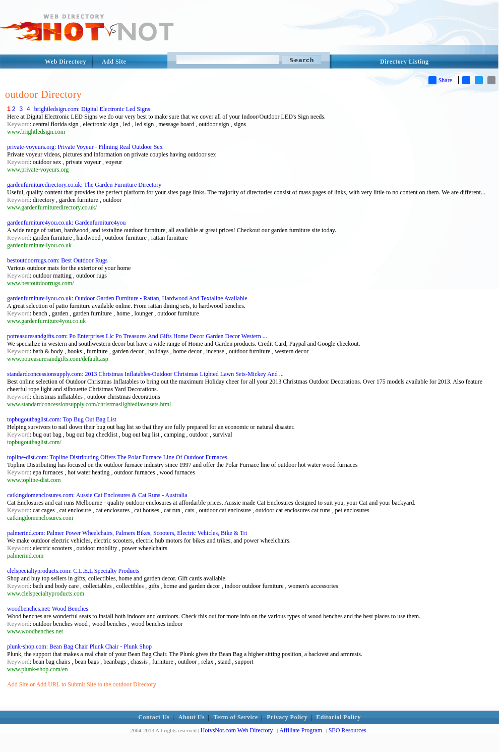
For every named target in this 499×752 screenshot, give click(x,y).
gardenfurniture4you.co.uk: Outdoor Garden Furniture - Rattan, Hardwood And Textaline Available (127, 298)
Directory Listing (404, 61)
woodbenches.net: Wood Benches (47, 608)
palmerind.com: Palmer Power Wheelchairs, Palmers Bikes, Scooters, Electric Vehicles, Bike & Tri (127, 532)
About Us (191, 717)
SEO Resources (347, 730)
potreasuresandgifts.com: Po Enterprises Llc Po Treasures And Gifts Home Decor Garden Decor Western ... (137, 336)
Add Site (114, 61)
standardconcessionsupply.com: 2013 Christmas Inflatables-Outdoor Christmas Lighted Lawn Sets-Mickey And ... (145, 374)
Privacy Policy (287, 717)
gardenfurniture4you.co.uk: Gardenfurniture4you (66, 222)
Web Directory (65, 61)
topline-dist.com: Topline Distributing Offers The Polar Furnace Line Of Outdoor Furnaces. (118, 457)
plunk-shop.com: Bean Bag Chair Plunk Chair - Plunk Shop (79, 646)
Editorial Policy (338, 717)
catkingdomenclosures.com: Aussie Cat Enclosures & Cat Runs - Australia (97, 495)
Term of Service (236, 717)
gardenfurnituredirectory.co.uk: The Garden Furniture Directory (84, 184)
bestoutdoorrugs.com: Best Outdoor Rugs (57, 260)
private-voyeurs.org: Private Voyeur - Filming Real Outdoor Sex (85, 146)
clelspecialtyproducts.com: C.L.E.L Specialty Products (73, 570)
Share (440, 80)
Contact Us (153, 717)
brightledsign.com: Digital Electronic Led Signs (92, 109)
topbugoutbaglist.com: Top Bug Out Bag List (61, 419)
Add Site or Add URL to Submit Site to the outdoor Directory (81, 684)
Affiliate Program (300, 730)
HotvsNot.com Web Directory (237, 730)
